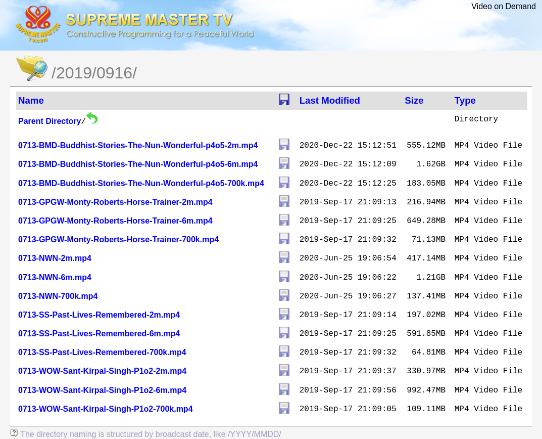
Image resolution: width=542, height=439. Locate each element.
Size (414, 100)
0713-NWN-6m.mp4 (54, 277)
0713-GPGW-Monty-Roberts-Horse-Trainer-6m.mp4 (115, 220)
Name (31, 100)
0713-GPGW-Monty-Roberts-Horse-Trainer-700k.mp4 (118, 239)
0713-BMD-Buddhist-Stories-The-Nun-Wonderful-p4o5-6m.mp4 (138, 164)
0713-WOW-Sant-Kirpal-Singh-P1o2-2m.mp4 (102, 371)
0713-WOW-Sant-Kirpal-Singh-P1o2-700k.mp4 (105, 409)
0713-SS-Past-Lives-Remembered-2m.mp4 (99, 315)
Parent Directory (49, 121)
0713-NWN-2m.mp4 (54, 258)
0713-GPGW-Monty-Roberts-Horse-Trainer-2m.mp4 (115, 202)
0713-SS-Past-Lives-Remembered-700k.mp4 (102, 352)
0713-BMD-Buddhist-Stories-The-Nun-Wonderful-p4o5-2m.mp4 (138, 145)
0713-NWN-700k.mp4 (57, 296)
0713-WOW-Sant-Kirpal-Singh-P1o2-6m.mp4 (102, 390)
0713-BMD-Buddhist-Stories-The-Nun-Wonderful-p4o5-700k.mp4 (141, 183)
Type (465, 100)
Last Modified (330, 100)
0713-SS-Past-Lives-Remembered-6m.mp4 (99, 333)
